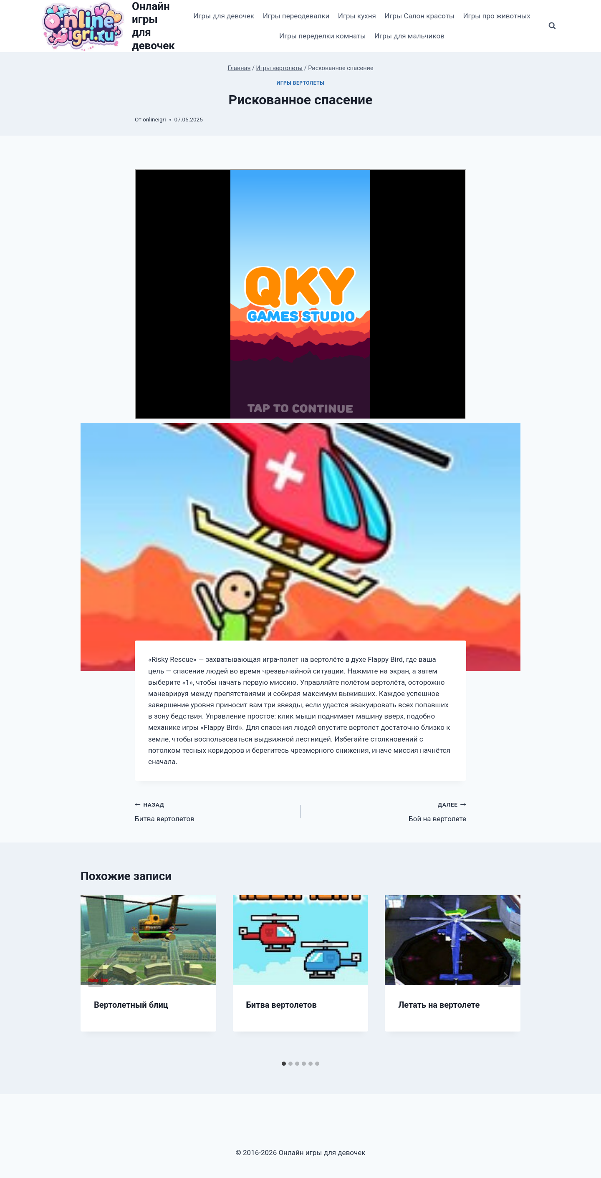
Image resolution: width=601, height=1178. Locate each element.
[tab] (284, 1064)
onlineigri (154, 119)
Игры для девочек (223, 16)
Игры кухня (357, 16)
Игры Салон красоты (419, 16)
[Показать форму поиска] (552, 25)
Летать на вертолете (439, 1005)
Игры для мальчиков (409, 36)
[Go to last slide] (95, 975)
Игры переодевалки (296, 16)
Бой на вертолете (387, 811)
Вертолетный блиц (131, 1005)
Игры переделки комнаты (322, 36)
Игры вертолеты (300, 83)
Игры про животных (496, 16)
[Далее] (505, 975)
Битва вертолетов (214, 811)
